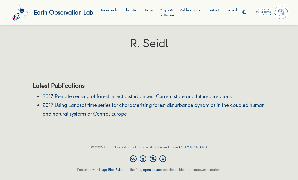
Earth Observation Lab (63, 12)
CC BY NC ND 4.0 (193, 147)
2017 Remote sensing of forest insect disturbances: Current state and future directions (137, 96)
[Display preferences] (244, 13)
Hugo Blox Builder (112, 169)
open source (152, 169)
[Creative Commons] (149, 159)
